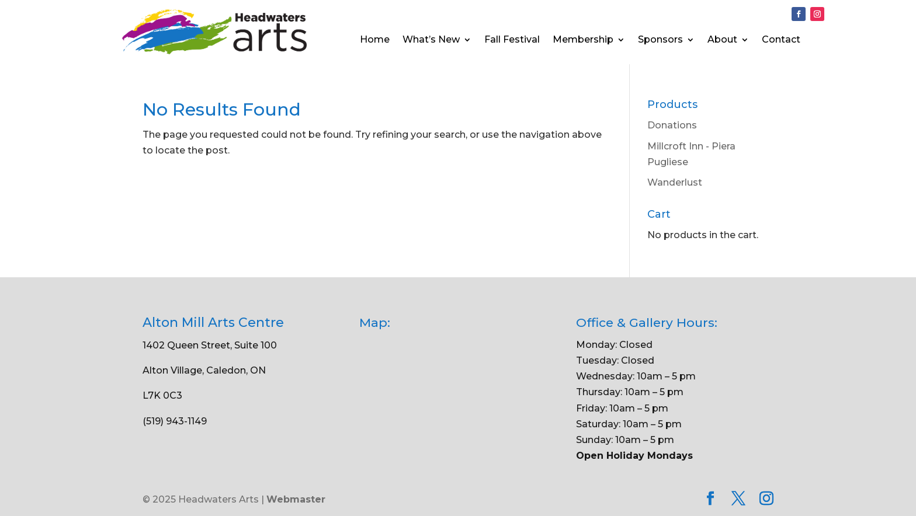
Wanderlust (674, 182)
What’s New (431, 40)
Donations (672, 125)
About (722, 40)
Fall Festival (512, 40)
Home (375, 40)
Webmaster (295, 499)
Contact (781, 40)
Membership (583, 40)
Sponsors (660, 40)
